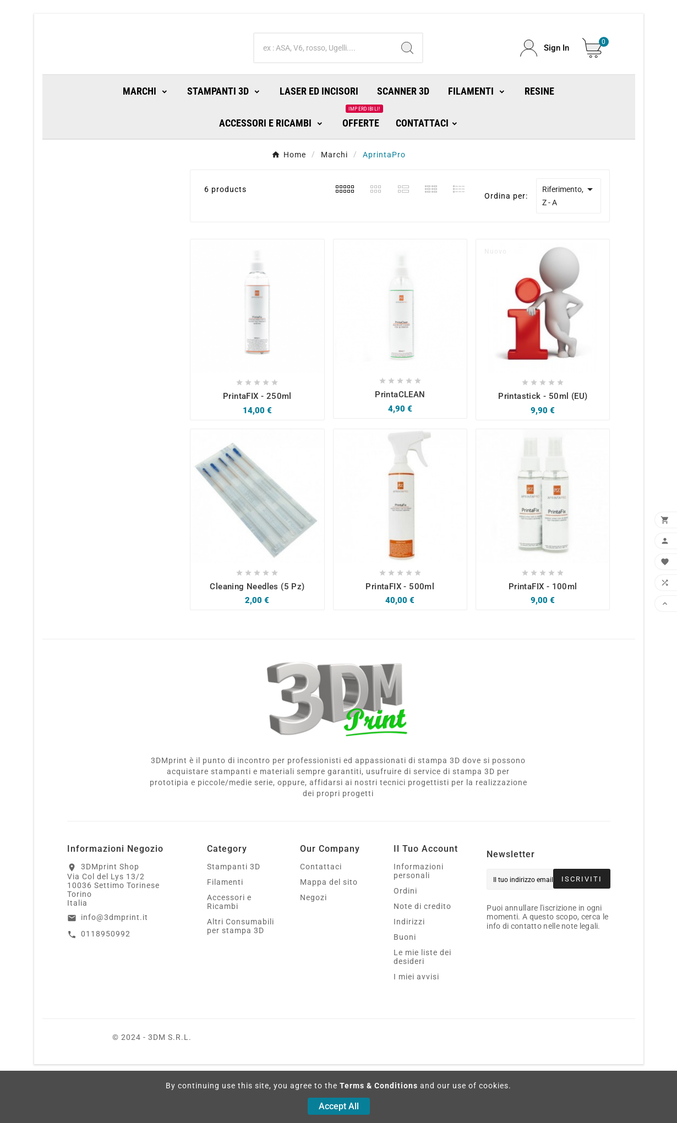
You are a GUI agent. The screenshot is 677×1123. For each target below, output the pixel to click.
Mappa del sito (329, 927)
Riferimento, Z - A (569, 240)
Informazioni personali (419, 916)
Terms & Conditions (379, 1085)
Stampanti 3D (233, 911)
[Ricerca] (323, 70)
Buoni (405, 982)
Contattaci (321, 911)
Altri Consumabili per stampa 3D (240, 971)
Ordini (405, 936)
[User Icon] (544, 70)
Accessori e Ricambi (229, 947)
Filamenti (225, 927)
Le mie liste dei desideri (422, 1002)
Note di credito (422, 951)
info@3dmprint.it (114, 962)
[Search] (407, 70)
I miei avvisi (416, 1021)
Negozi (313, 942)
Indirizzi (409, 966)
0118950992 (105, 978)
